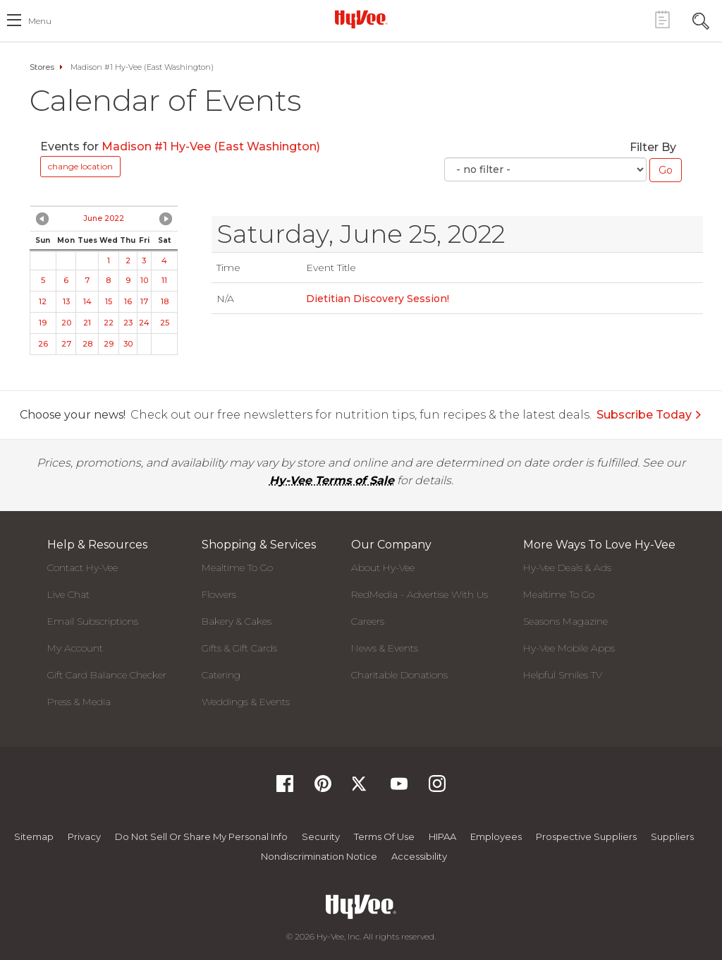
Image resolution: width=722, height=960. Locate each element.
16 (128, 301)
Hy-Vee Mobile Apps (569, 648)
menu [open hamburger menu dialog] (39, 21)
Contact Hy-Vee (82, 567)
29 (109, 344)
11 (164, 280)
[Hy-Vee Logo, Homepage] (361, 19)
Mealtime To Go (237, 567)
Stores (42, 67)
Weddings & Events (246, 701)
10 (144, 280)
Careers (367, 621)
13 (66, 301)
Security (321, 836)
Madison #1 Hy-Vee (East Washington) (211, 146)
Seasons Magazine (565, 621)
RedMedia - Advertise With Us (419, 594)
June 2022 (103, 218)
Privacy (84, 836)
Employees (496, 836)
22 (109, 323)
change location (80, 166)
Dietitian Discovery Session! (377, 298)
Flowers (219, 594)
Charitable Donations (399, 674)
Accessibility (419, 856)
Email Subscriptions (92, 621)
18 (165, 301)
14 (87, 301)
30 (128, 344)
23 (128, 323)
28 (87, 344)
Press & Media (79, 701)
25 (164, 323)
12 (43, 301)
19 (43, 323)
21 (87, 323)
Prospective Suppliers (586, 836)
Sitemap (34, 836)
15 (108, 301)
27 (66, 344)
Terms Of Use (384, 836)
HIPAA (442, 836)
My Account (75, 648)
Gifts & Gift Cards (239, 648)
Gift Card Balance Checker (106, 674)
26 (43, 344)
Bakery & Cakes (236, 621)
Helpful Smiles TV (562, 674)
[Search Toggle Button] (701, 19)
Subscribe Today (649, 414)
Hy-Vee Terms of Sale (331, 480)
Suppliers (672, 836)
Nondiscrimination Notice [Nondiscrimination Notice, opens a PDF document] (319, 856)
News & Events (384, 648)
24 (144, 323)
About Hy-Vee (383, 567)
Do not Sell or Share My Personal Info (201, 836)
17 (144, 301)
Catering (221, 674)
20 (66, 323)
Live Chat (68, 594)
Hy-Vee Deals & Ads (567, 567)
